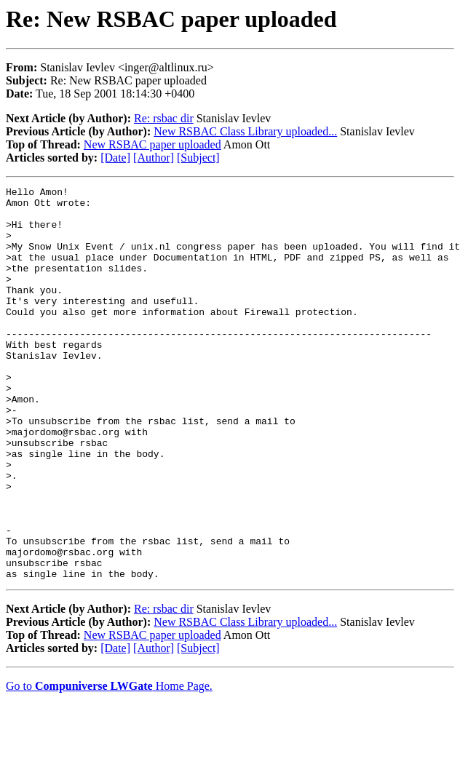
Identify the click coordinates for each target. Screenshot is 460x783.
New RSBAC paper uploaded (152, 144)
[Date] (115, 157)
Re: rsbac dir (164, 118)
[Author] (153, 157)
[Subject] (198, 157)
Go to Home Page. (109, 764)
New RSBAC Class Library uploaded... (245, 131)
